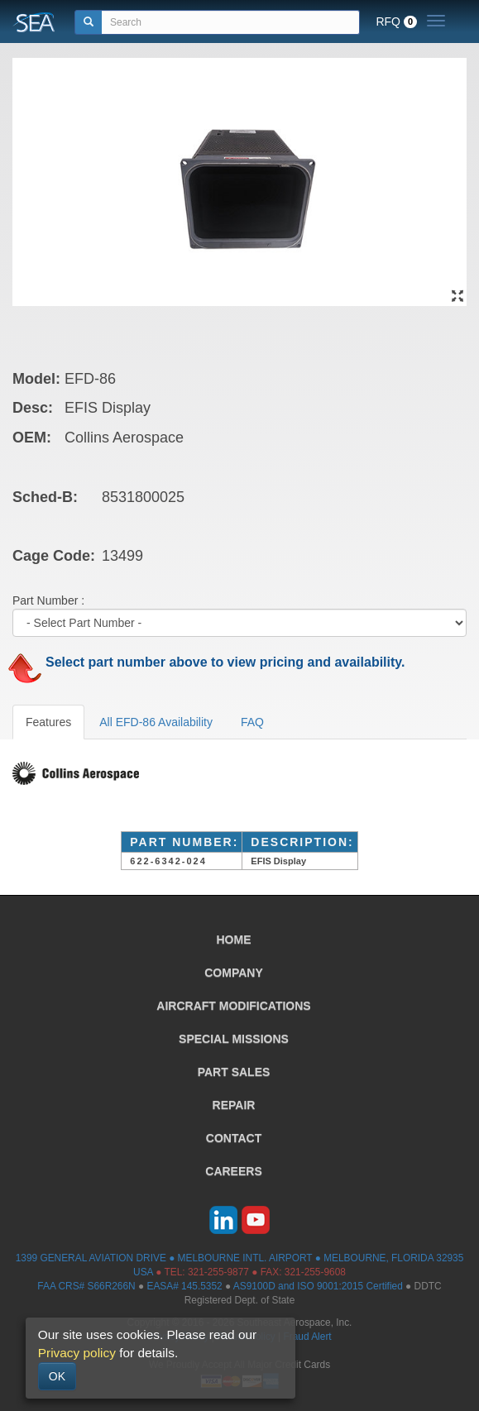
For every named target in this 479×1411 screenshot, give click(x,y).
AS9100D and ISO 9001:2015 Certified (318, 1286)
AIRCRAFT (233, 1005)
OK (57, 1376)
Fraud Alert (307, 1336)
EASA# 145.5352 (184, 1286)
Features (48, 722)
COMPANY (233, 972)
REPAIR (234, 1105)
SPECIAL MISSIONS (234, 1038)
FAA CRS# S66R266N (86, 1286)
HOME (234, 939)
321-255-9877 (218, 1272)
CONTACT (233, 1138)
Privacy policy (77, 1353)
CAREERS (233, 1171)
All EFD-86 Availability (156, 722)
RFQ (396, 21)
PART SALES (234, 1072)
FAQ (252, 722)
